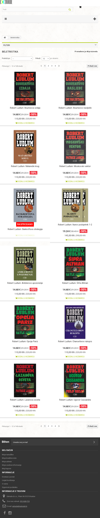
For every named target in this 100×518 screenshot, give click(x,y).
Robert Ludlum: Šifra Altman (75, 283)
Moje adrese (7, 462)
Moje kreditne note (9, 458)
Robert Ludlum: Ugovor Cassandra (75, 400)
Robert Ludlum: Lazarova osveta (25, 400)
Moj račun (7, 450)
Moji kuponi (6, 469)
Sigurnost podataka (9, 487)
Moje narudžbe (7, 455)
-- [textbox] (13, 59)
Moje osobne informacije (11, 465)
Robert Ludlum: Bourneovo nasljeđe (75, 108)
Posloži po (6, 58)
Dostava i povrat (8, 477)
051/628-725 (25, 501)
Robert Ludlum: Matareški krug (25, 166)
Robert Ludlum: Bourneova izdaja (25, 108)
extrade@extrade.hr (19, 506)
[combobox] (22, 58)
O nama (5, 484)
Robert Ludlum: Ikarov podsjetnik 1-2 (75, 224)
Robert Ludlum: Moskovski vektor (75, 166)
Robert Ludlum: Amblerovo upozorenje (25, 283)
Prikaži (37, 58)
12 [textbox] (44, 59)
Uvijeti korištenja (8, 480)
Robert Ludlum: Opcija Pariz (25, 341)
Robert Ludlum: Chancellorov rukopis (75, 341)
